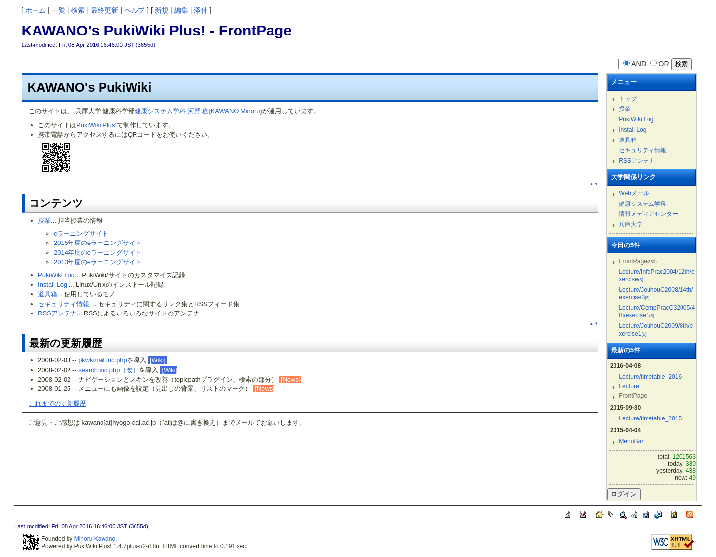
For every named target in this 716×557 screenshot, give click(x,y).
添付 (200, 10)
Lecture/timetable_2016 (650, 376)
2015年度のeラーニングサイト (98, 242)
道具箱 (47, 294)
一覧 (59, 10)
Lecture (629, 386)
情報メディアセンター (648, 213)
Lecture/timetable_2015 (650, 418)
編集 (181, 10)
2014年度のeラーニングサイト (98, 252)
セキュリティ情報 (63, 304)
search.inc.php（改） (108, 370)
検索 (78, 10)
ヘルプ (134, 10)
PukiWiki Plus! (96, 125)
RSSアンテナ (57, 313)
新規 (162, 10)
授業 (44, 220)
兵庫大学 (631, 224)
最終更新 (104, 10)
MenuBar (631, 441)
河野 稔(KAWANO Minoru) (225, 111)
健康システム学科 (160, 111)
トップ (628, 98)
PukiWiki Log (56, 274)
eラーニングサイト (81, 233)
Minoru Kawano (94, 538)
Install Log (52, 284)
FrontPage (255, 30)
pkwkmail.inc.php (102, 360)
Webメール (634, 193)
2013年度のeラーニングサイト (98, 262)
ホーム (35, 10)
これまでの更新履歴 (57, 403)
